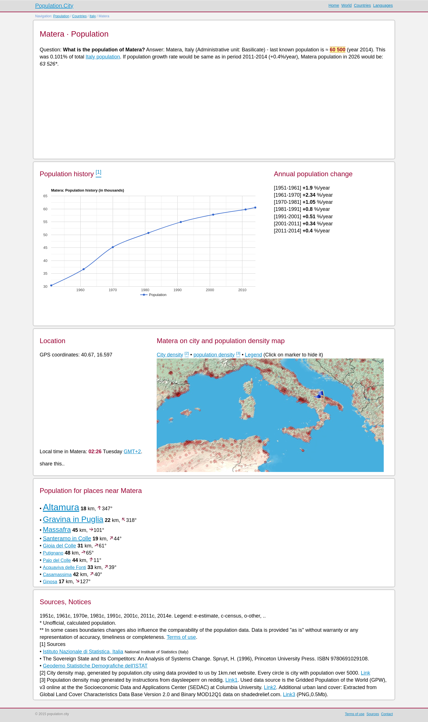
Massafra (57, 529)
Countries (362, 5)
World (346, 5)
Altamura (61, 507)
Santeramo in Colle (67, 538)
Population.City (54, 6)
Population (61, 16)
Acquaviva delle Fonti (64, 567)
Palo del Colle (57, 560)
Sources (372, 714)
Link (365, 673)
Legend (253, 355)
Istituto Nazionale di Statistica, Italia (83, 651)
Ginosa (50, 581)
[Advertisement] (210, 112)
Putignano (53, 553)
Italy (92, 16)
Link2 (270, 687)
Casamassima (57, 574)
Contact (387, 714)
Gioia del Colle (59, 546)
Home (333, 5)
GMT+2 (132, 451)
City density (170, 355)
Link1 (231, 680)
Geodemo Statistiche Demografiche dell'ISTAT (95, 666)
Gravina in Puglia (73, 519)
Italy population (103, 57)
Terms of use (181, 637)
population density (214, 355)
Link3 (289, 694)
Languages (383, 5)
